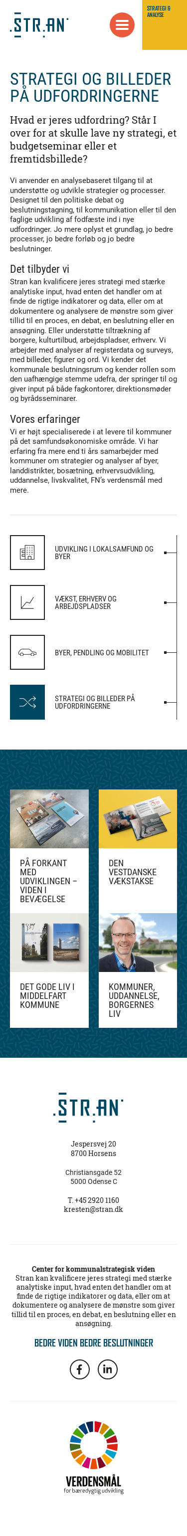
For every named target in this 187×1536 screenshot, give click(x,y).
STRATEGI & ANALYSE (159, 11)
